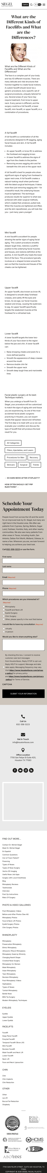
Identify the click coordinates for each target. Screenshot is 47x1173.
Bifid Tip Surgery (8, 997)
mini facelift (12, 236)
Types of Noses (8, 864)
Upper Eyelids (7, 1017)
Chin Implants (7, 1079)
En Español (6, 851)
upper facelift (15, 151)
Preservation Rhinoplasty (12, 944)
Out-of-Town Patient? (10, 858)
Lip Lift (5, 1098)
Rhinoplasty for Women (11, 964)
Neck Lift (5, 1059)
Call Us (25, 4)
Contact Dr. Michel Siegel (12, 845)
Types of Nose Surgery (11, 868)
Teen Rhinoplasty (9, 974)
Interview (6, 891)
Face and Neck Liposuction (12, 1062)
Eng (39, 4)
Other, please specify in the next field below (23, 619)
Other (4, 1095)
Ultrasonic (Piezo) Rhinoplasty (13, 951)
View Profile (12, 1134)
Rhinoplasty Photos (9, 917)
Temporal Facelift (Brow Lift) (13, 1042)
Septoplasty (7, 984)
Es (36, 4)
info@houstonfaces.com (23, 742)
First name (7, 557)
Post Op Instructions (10, 894)
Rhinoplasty (10, 606)
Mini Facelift (7, 1046)
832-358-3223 (13, 549)
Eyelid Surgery (11, 613)
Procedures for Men (15, 457)
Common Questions (9, 855)
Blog (4, 881)
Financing (6, 861)
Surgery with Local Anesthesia (14, 878)
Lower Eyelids (7, 1020)
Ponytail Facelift (8, 1039)
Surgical (23, 465)
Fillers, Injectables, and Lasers (20, 450)
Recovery (34, 457)
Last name (6, 566)
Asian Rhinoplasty (9, 971)
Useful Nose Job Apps (10, 874)
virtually (8, 628)
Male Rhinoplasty (9, 967)
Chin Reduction (8, 1082)
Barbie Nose (7, 994)
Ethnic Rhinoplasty (9, 947)
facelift (13, 136)
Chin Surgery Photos (10, 927)
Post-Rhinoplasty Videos (12, 911)
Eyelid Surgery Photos (10, 924)
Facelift (5, 1033)
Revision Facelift (8, 1049)
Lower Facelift (7, 1056)
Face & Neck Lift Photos (11, 921)
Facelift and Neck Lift (14, 610)
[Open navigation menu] (44, 4)
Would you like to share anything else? (19, 636)
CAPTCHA (7, 684)
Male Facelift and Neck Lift (12, 1052)
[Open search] (31, 4)
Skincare (11, 465)
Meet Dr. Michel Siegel (11, 848)
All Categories (13, 443)
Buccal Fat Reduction (10, 1101)
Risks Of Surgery (8, 897)
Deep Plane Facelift (9, 1036)
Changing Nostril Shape (11, 957)
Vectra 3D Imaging (9, 871)
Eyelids (5, 1014)
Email (8, 577)
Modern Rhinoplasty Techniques (14, 1000)
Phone (9, 588)
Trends (36, 465)
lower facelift (14, 157)
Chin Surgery (10, 616)
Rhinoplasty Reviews (10, 884)
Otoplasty (6, 1104)
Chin (4, 1076)
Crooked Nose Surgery (11, 961)
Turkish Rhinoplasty (9, 990)
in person (9, 632)
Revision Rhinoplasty (10, 977)
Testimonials (7, 888)
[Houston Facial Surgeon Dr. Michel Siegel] (7, 5)
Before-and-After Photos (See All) (15, 914)
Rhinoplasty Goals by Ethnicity (14, 954)
